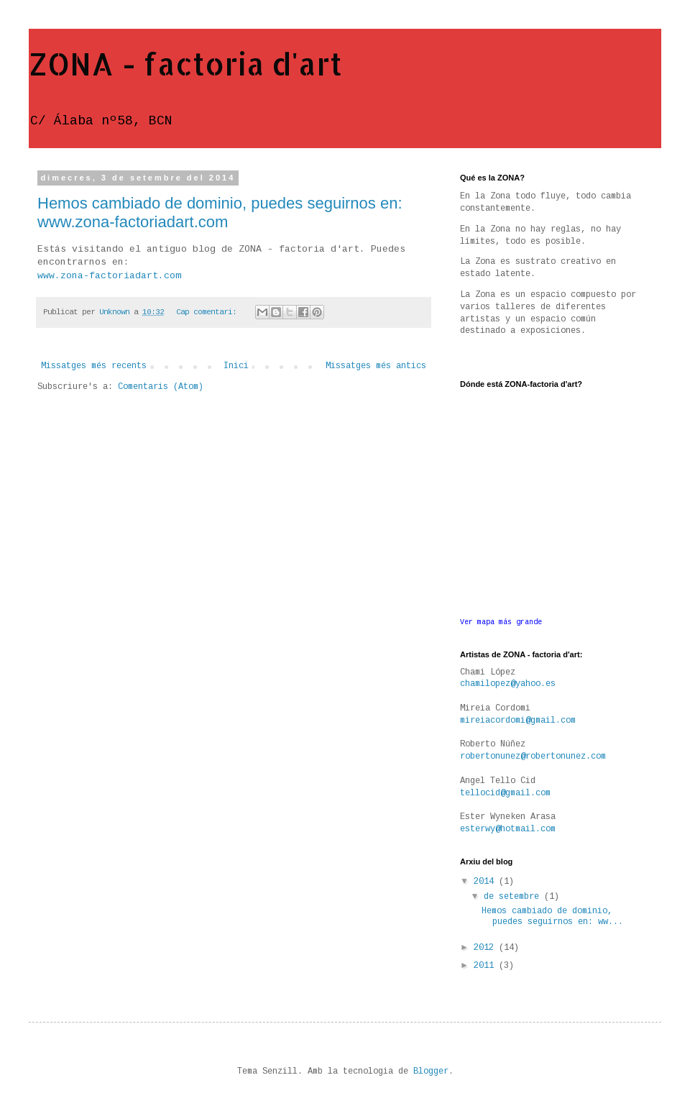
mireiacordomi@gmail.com (518, 721)
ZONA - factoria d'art (185, 64)
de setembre (514, 897)
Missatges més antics (376, 366)
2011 (486, 966)
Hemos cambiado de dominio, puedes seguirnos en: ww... (552, 916)
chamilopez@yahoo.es (508, 684)
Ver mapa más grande (501, 622)
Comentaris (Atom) (160, 387)
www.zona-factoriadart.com (109, 275)
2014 (486, 882)
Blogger (430, 1071)
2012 (486, 948)
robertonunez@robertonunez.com (533, 756)
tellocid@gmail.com (505, 793)
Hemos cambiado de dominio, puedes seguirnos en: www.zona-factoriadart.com (219, 212)
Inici (236, 366)
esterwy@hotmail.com (508, 829)
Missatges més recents (94, 366)
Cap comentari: (208, 312)
